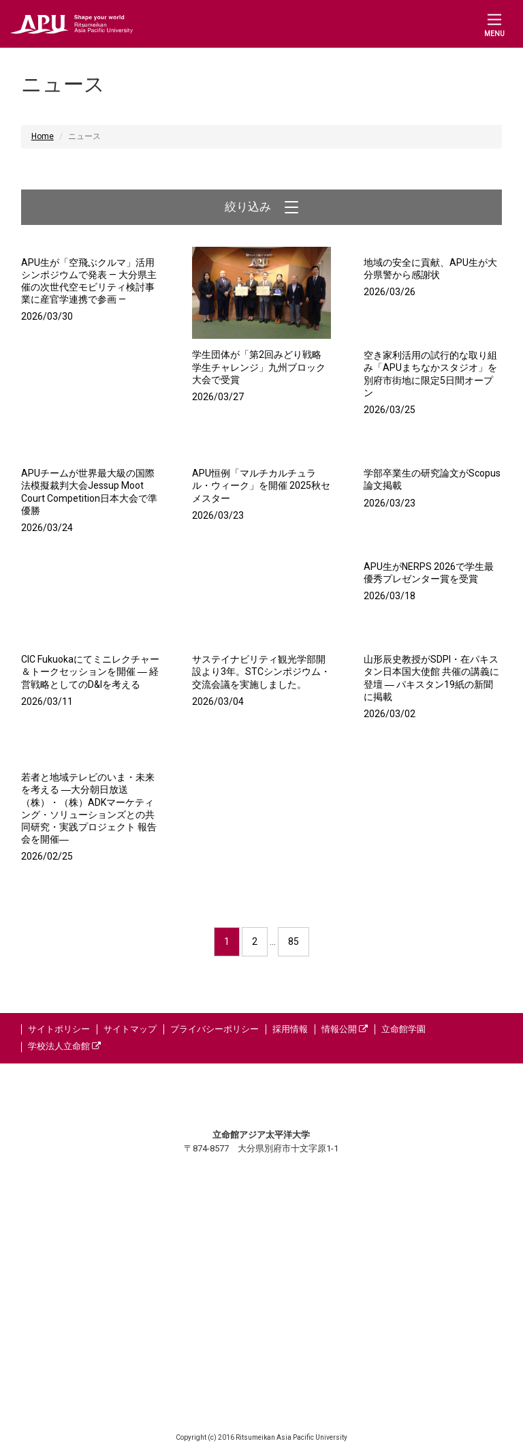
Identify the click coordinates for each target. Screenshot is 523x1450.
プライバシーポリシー (214, 1029)
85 (293, 941)
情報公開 (344, 1029)
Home (42, 136)
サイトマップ (130, 1029)
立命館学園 (403, 1029)
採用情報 (290, 1029)
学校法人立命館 (64, 1046)
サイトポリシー (59, 1029)
